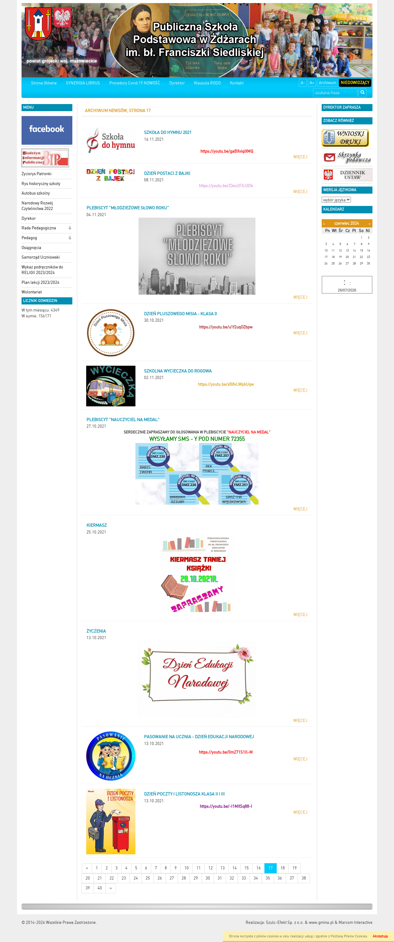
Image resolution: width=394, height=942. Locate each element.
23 (124, 878)
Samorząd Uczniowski (41, 257)
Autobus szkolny (36, 193)
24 (136, 878)
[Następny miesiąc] (369, 223)
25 (148, 878)
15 (246, 868)
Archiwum (327, 82)
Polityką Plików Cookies (349, 936)
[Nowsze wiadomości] (87, 868)
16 (258, 868)
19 (294, 868)
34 (256, 878)
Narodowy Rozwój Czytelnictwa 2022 (37, 206)
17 (270, 868)
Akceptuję (380, 936)
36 (280, 878)
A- (303, 82)
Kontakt (236, 83)
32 (232, 878)
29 (196, 878)
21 (100, 878)
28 (184, 878)
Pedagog (29, 238)
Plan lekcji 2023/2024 (40, 282)
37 (292, 878)
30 (208, 878)
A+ (312, 82)
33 (244, 878)
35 (268, 878)
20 (88, 878)
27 (172, 878)
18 (282, 868)
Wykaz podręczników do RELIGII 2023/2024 (42, 270)
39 (88, 888)
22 (112, 878)
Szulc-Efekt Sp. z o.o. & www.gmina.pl (300, 922)
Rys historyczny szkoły (41, 183)
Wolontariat (32, 292)
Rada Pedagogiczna (39, 228)
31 (220, 878)
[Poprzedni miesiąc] (324, 223)
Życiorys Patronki (36, 173)
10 (186, 868)
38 (304, 878)
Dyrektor (177, 83)
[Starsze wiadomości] (111, 888)
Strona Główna (44, 83)
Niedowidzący (355, 82)
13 (222, 868)
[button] (69, 228)
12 (210, 868)
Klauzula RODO (207, 83)
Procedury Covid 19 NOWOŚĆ (134, 83)
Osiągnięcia (31, 247)
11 (198, 868)
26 (160, 878)
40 (100, 888)
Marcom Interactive (355, 922)
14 (234, 868)
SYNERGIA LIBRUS (83, 83)
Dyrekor (29, 218)
